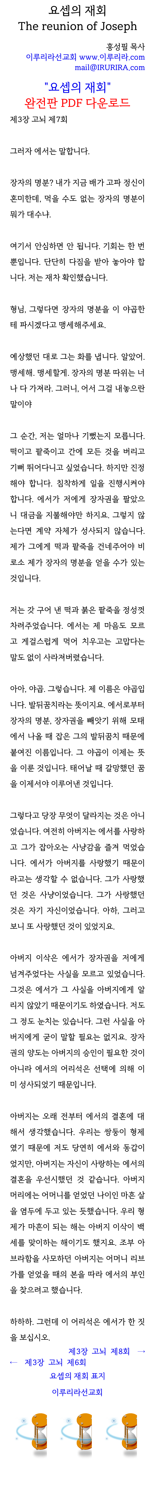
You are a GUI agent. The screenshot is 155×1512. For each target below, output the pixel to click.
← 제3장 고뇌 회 (48, 1362)
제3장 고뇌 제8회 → (106, 1351)
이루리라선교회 (77, 1392)
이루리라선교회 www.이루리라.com (85, 57)
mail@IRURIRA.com (110, 67)
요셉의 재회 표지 (77, 1376)
